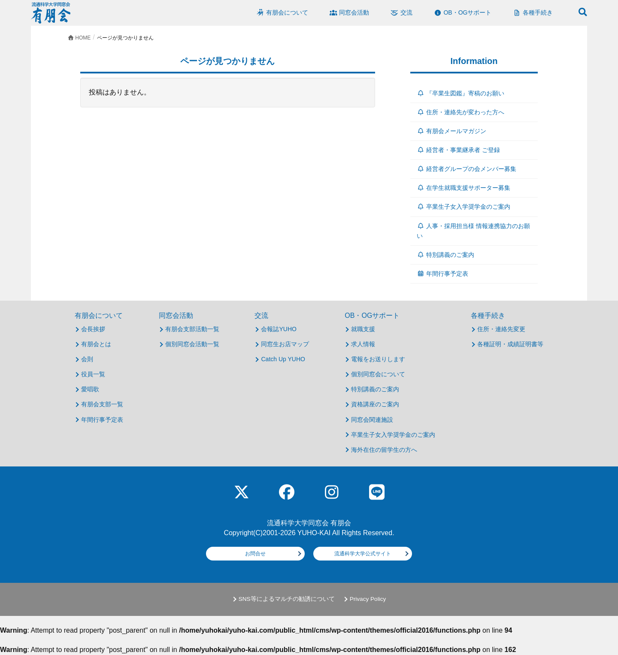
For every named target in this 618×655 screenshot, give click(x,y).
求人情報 (363, 344)
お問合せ (255, 554)
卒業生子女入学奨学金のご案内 (464, 206)
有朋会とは (96, 344)
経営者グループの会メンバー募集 (467, 168)
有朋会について (99, 315)
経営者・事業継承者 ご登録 (458, 149)
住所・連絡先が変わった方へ (461, 112)
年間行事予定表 (443, 273)
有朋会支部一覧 (102, 404)
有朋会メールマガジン (452, 131)
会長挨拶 (93, 329)
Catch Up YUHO (283, 359)
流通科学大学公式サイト (362, 554)
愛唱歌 (90, 389)
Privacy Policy (368, 599)
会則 (87, 359)
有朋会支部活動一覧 (192, 329)
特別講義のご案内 (446, 254)
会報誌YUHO (278, 329)
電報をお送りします (378, 359)
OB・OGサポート (372, 315)
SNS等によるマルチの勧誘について (287, 599)
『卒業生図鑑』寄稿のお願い (461, 93)
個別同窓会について (378, 374)
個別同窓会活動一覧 (192, 344)
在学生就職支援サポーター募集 (464, 187)
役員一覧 (93, 374)
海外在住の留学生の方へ (384, 449)
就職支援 (363, 329)
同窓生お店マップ (285, 344)
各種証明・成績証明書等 (510, 344)
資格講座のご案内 (375, 404)
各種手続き (488, 315)
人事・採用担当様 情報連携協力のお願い (473, 230)
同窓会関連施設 (372, 419)
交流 (261, 315)
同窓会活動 (176, 315)
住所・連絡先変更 (501, 329)
